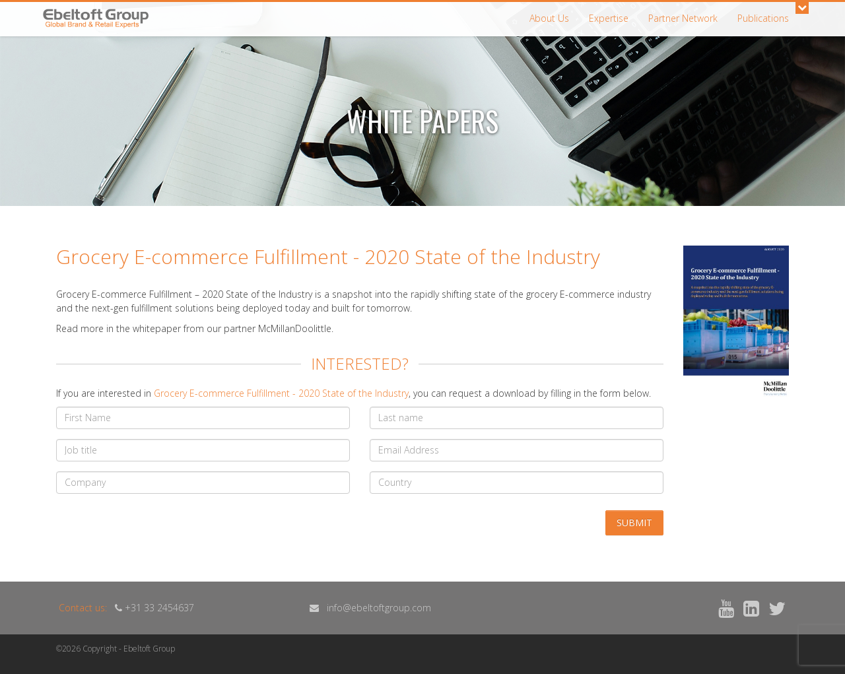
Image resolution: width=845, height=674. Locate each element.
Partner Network (683, 18)
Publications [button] (763, 18)
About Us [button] (549, 18)
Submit (634, 522)
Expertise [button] (608, 18)
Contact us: (83, 607)
